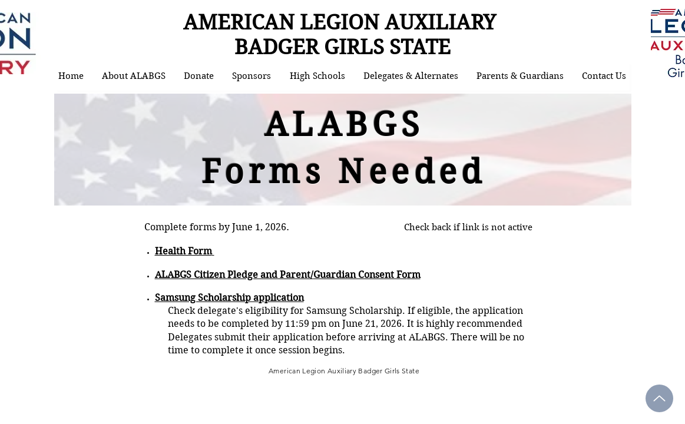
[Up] (659, 398)
